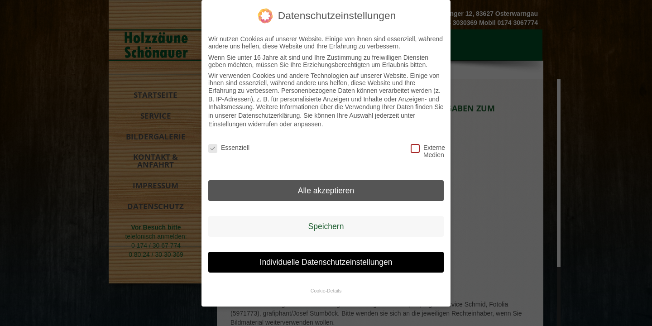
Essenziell (221, 144)
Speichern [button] (326, 223)
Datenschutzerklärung (269, 112)
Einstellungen (227, 121)
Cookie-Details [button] (326, 287)
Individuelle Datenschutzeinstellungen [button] (326, 258)
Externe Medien (424, 148)
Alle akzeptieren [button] (326, 187)
